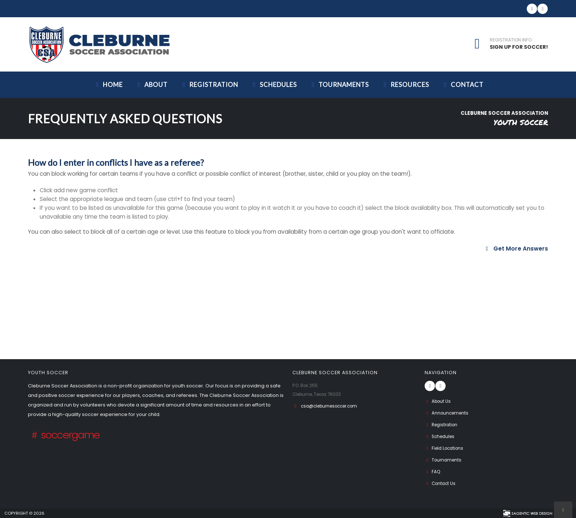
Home (108, 84)
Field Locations (446, 448)
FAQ (433, 471)
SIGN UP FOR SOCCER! (519, 47)
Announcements (448, 413)
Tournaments (339, 84)
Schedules (274, 84)
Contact (462, 84)
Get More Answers (515, 248)
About (151, 84)
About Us (439, 401)
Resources (405, 84)
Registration (209, 84)
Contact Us (441, 483)
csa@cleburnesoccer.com (333, 406)
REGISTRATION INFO (511, 40)
